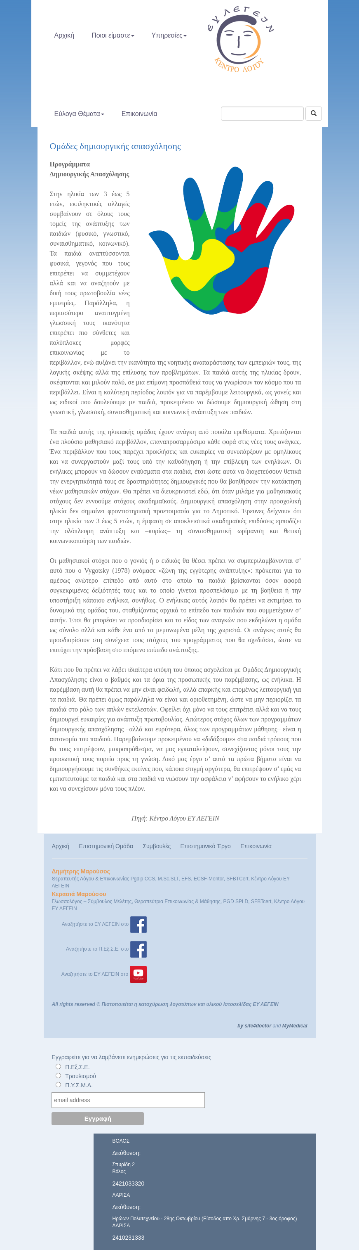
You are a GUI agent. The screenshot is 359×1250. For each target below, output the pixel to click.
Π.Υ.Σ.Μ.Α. (79, 1085)
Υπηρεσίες (169, 35)
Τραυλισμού (80, 1076)
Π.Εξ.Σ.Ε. (77, 1067)
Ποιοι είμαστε (113, 35)
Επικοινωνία (139, 113)
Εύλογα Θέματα (79, 113)
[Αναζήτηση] (313, 114)
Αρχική (64, 35)
